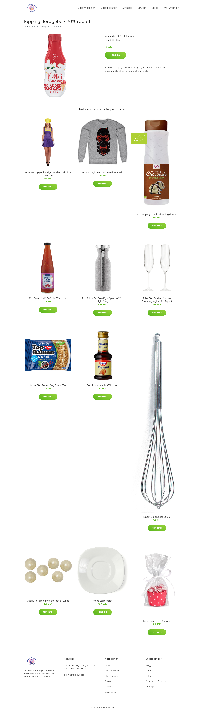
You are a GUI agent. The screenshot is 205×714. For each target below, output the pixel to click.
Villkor (149, 677)
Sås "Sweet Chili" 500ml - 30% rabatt (48, 299)
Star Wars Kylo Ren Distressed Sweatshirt (102, 173)
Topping (130, 37)
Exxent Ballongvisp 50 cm (156, 518)
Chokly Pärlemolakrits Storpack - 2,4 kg (48, 602)
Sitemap (150, 688)
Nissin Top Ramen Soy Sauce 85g (48, 386)
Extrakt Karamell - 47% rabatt (102, 386)
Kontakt (149, 672)
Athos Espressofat (102, 602)
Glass (107, 666)
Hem (25, 28)
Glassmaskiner (86, 8)
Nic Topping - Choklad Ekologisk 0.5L (157, 215)
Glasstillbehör (109, 8)
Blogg (155, 8)
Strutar (142, 8)
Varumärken (171, 8)
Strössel (127, 8)
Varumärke (110, 693)
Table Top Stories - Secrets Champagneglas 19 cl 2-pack (157, 301)
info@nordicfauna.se (74, 676)
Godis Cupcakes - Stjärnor (157, 622)
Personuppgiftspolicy (156, 682)
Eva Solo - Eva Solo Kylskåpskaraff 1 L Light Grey (102, 301)
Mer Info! (115, 56)
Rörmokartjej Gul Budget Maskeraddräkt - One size (48, 175)
